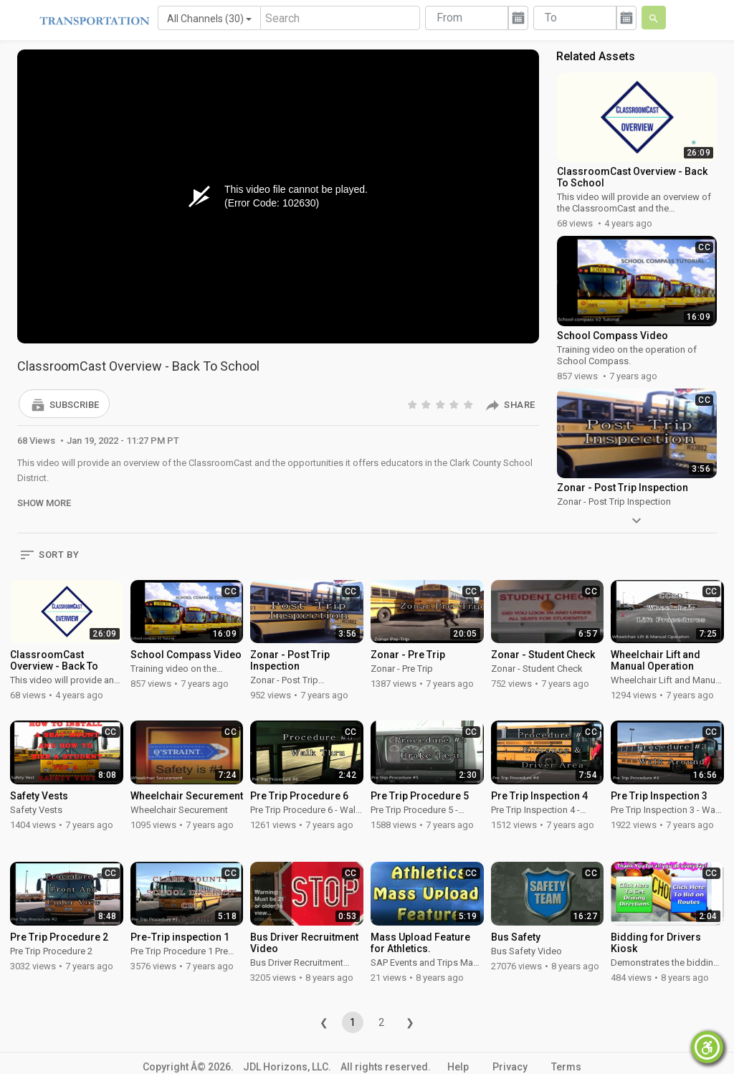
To (551, 17)
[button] (64, 403)
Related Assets (595, 56)
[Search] (340, 18)
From (449, 17)
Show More (44, 503)
